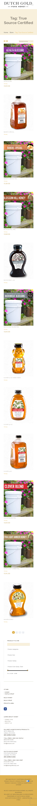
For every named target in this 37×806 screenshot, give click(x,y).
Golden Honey (8, 619)
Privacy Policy (9, 781)
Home (6, 32)
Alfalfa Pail (8, 81)
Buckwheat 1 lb (9, 280)
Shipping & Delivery (24, 779)
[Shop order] (26, 41)
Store (11, 32)
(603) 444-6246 (8, 740)
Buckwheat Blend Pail (11, 327)
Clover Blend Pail (10, 518)
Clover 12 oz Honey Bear (12, 377)
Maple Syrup (9, 694)
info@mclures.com (9, 743)
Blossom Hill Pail (10, 229)
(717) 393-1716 (8, 762)
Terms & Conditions (24, 783)
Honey (5, 83)
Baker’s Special (9, 132)
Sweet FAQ (9, 719)
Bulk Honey (8, 697)
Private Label (9, 703)
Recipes (8, 721)
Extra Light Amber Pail (12, 568)
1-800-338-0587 (17, 760)
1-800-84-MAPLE (17, 738)
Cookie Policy (20, 781)
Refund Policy (11, 779)
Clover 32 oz (8, 424)
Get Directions (9, 735)
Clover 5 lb (8, 471)
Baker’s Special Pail (10, 178)
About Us (8, 723)
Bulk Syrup (8, 700)
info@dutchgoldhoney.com (11, 765)
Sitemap (18, 785)
